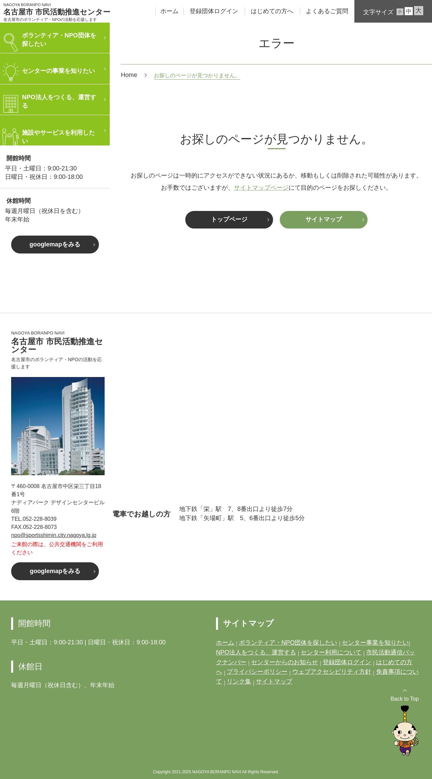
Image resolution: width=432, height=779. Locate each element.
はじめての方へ (272, 11)
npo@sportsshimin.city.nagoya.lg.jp (53, 535)
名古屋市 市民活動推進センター (56, 12)
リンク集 (239, 681)
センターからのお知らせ (284, 662)
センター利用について (331, 652)
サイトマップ (323, 219)
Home (129, 75)
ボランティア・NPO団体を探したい (288, 642)
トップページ (229, 219)
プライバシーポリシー (257, 671)
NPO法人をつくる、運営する (256, 652)
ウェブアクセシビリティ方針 (331, 671)
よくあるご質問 (327, 11)
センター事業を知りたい (375, 642)
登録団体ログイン (214, 11)
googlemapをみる (54, 244)
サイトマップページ (261, 187)
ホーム (169, 11)
